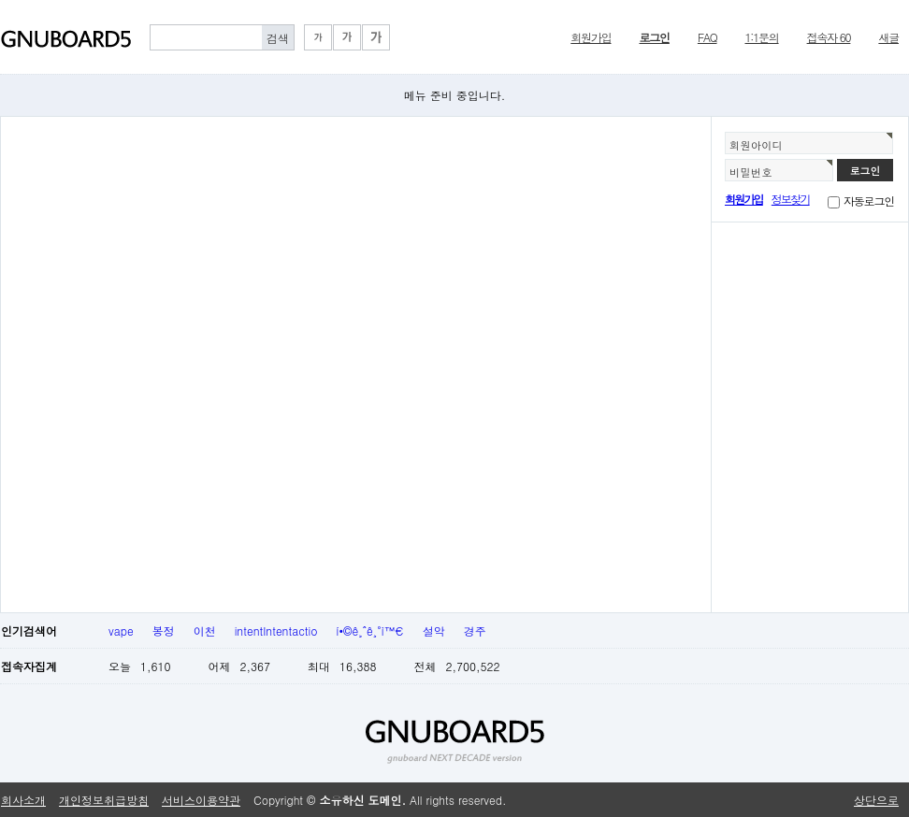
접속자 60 (829, 37)
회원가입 (590, 37)
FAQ (707, 37)
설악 (434, 630)
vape (121, 630)
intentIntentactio (276, 630)
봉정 (163, 630)
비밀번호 (750, 172)
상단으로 (876, 800)
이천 (205, 630)
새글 (888, 37)
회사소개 (23, 800)
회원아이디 (756, 144)
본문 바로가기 (0, 0)
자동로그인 (869, 200)
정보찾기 (791, 199)
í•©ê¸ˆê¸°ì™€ (370, 630)
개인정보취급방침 (104, 800)
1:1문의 (762, 37)
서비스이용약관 (201, 800)
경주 (475, 630)
